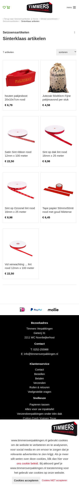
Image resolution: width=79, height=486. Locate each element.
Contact (39, 369)
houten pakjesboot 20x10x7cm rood (16, 97)
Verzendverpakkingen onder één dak (39, 413)
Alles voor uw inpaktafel (39, 409)
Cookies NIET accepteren (54, 480)
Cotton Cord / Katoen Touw (39, 418)
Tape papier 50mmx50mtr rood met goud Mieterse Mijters (58, 212)
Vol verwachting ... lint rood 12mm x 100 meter (19, 266)
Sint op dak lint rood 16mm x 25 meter (55, 153)
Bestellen (39, 374)
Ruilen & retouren (39, 387)
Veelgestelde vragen (39, 391)
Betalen (39, 378)
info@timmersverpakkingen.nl (41, 353)
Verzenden (39, 382)
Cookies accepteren (26, 480)
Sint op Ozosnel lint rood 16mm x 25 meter (20, 210)
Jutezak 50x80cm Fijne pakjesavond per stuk (57, 97)
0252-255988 (41, 349)
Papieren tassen (39, 404)
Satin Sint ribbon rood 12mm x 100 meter (18, 153)
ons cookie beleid (27, 463)
